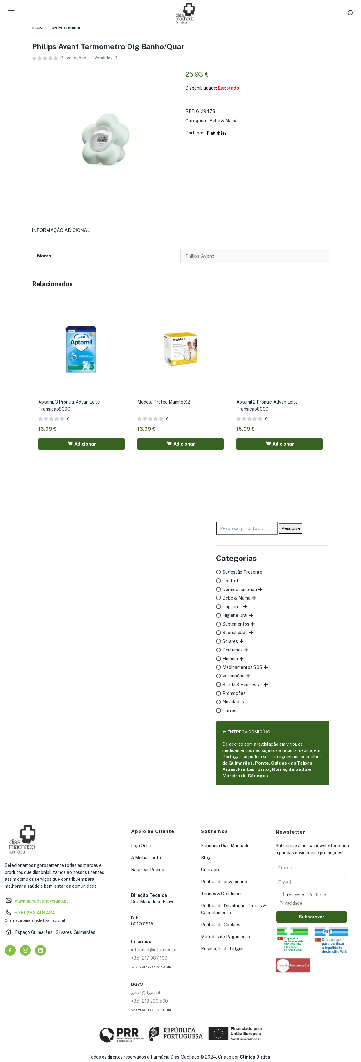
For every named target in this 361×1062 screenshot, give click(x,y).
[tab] (68, 232)
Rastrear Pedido (147, 869)
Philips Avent (199, 256)
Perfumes (232, 649)
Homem (230, 658)
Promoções (234, 693)
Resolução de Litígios (223, 948)
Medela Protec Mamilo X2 (163, 401)
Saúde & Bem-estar (242, 684)
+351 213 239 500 (149, 1000)
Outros (229, 710)
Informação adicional (61, 230)
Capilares (232, 606)
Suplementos (235, 624)
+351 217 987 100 (149, 957)
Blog (206, 857)
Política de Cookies (220, 924)
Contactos (212, 869)
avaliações (73, 57)
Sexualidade (235, 632)
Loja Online (142, 845)
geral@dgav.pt (146, 992)
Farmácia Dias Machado (225, 845)
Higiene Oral (235, 615)
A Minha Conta (146, 857)
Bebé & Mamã (66, 27)
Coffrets (231, 580)
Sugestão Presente (242, 572)
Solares (230, 641)
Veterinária (233, 675)
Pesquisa (290, 528)
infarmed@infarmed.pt (154, 949)
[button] (81, 444)
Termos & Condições (222, 893)
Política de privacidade (224, 881)
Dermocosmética (239, 589)
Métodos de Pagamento (225, 936)
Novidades (233, 701)
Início (37, 27)
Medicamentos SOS (242, 667)
